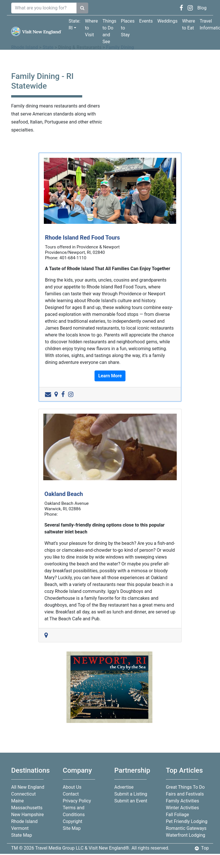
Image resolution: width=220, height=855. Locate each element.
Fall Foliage (177, 814)
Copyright (72, 821)
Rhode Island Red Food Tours (82, 237)
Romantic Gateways (186, 828)
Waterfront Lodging (185, 835)
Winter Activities (182, 807)
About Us (72, 787)
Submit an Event (130, 801)
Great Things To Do (185, 787)
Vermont (20, 828)
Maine (17, 801)
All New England (27, 787)
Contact (71, 794)
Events (146, 21)
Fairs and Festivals (185, 794)
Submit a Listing (130, 794)
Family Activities (182, 801)
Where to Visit (91, 27)
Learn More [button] (110, 375)
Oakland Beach (63, 494)
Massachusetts (26, 807)
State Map (21, 835)
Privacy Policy (77, 801)
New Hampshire (27, 814)
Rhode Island (24, 821)
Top (202, 848)
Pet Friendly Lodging (186, 821)
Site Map (72, 828)
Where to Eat (188, 24)
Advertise (123, 787)
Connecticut (23, 794)
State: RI (74, 24)
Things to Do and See (109, 31)
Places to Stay (128, 27)
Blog (202, 8)
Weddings (167, 21)
